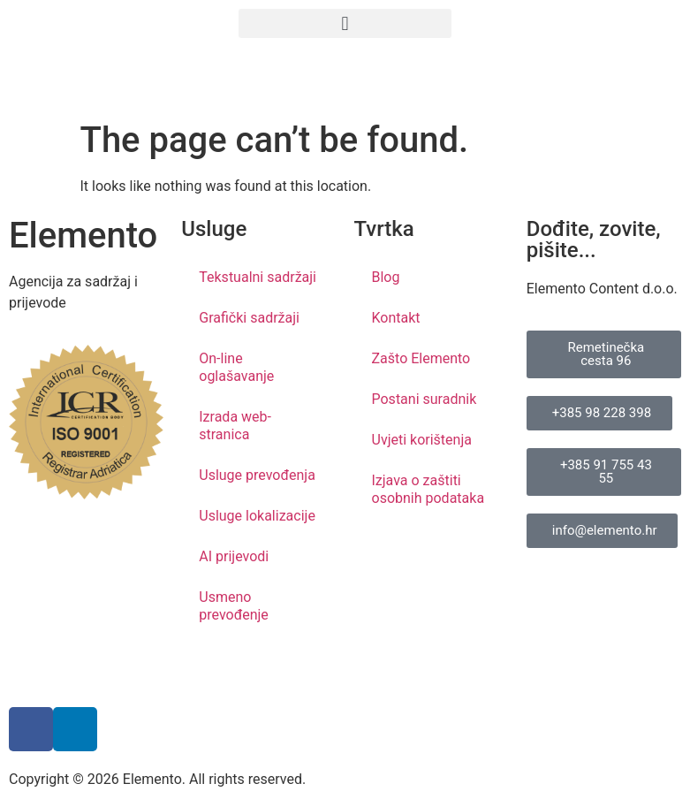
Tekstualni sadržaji (257, 277)
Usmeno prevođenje (234, 606)
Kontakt (396, 317)
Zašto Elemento (421, 358)
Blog (386, 277)
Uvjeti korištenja (422, 439)
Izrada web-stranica (235, 425)
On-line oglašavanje (236, 367)
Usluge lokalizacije (257, 515)
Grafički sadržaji (249, 317)
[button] (345, 23)
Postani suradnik (424, 399)
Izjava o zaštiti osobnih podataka (428, 489)
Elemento (83, 235)
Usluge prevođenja (257, 475)
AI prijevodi (234, 556)
